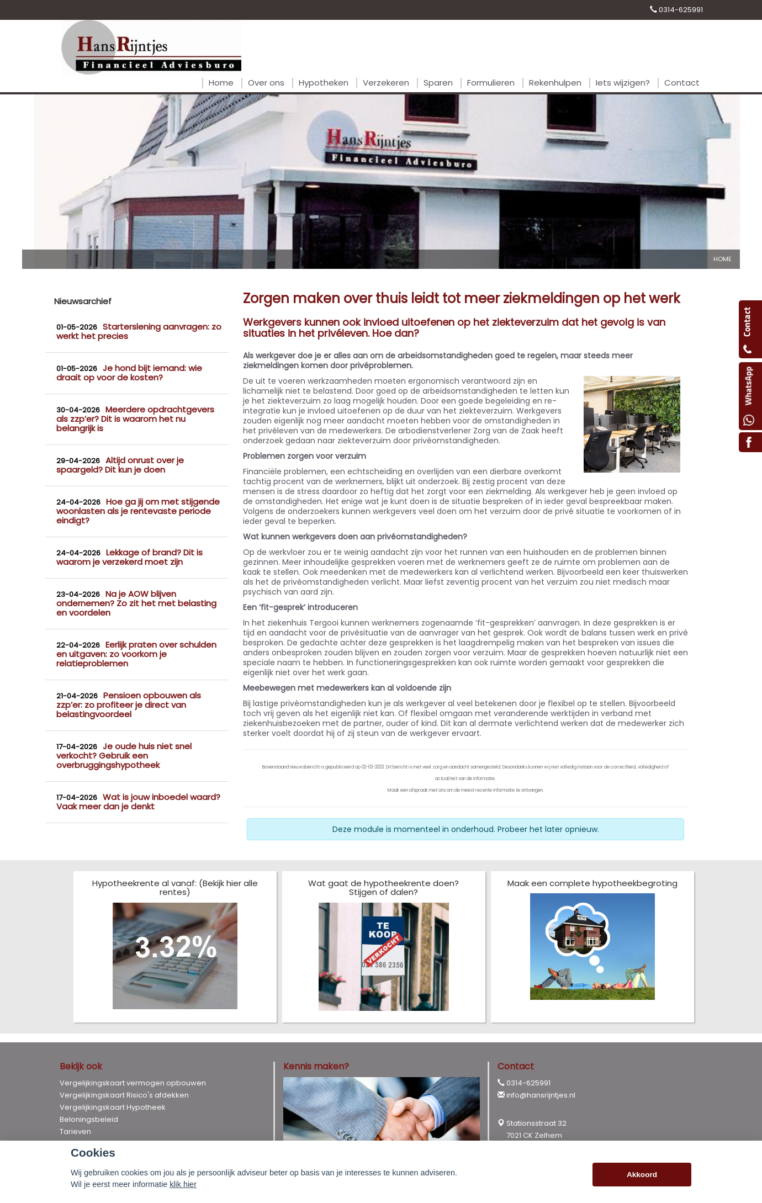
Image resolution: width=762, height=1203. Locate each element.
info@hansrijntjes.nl (540, 1095)
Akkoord (642, 1174)
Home (722, 259)
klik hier (183, 1184)
